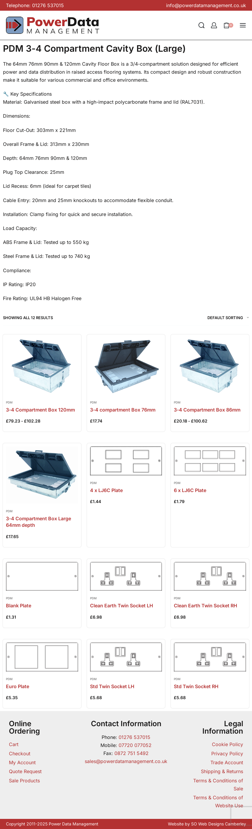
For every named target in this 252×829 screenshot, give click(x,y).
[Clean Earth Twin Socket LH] (126, 576)
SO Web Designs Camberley (218, 823)
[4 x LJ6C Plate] (126, 460)
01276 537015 (134, 737)
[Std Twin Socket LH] (126, 657)
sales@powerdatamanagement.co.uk (126, 761)
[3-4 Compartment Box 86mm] (210, 366)
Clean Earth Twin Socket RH (205, 606)
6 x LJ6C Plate (190, 490)
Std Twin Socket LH (112, 686)
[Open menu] (243, 25)
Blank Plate (18, 606)
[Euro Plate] (42, 657)
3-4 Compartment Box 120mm (40, 410)
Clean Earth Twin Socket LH (121, 606)
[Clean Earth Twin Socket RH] (210, 576)
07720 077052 (135, 745)
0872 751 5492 (131, 753)
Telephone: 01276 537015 (35, 5)
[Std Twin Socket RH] (210, 657)
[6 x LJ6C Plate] (210, 460)
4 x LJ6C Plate (106, 490)
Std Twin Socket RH (196, 686)
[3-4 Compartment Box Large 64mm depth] (42, 475)
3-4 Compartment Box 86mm (207, 410)
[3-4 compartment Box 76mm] (126, 366)
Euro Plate (17, 686)
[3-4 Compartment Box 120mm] (42, 366)
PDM (9, 402)
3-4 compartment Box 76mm (122, 410)
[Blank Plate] (42, 576)
